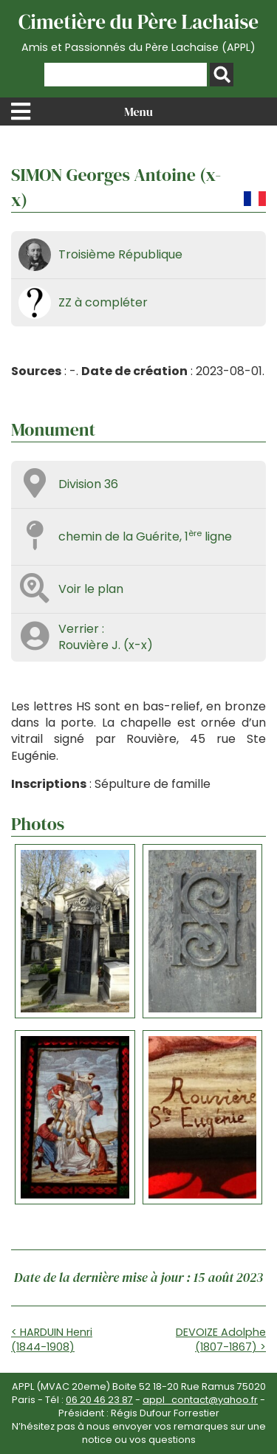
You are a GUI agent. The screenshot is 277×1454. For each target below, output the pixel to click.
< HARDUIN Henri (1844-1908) (51, 1339)
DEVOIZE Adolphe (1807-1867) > (221, 1339)
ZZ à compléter (103, 302)
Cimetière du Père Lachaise (138, 31)
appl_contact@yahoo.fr (200, 1399)
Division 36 (88, 484)
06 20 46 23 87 (99, 1399)
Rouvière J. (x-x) (105, 645)
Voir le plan (90, 588)
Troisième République (120, 254)
